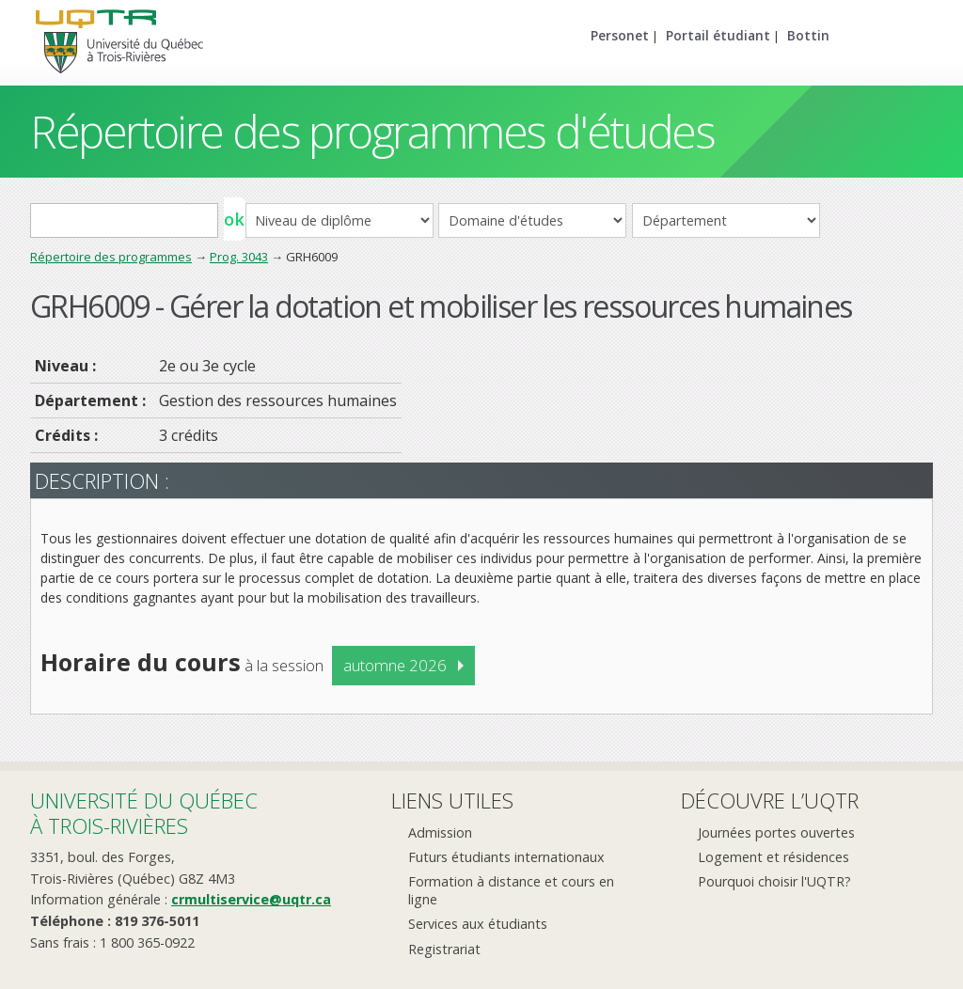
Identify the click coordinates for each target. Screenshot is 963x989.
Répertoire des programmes (111, 256)
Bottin (808, 35)
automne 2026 (395, 665)
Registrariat (444, 949)
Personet (620, 35)
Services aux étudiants (477, 924)
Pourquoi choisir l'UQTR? (774, 881)
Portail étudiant (718, 35)
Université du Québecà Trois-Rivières (144, 813)
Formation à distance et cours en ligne (511, 890)
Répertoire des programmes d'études (372, 131)
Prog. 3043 (239, 256)
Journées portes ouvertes (776, 832)
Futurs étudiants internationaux (506, 857)
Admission (440, 832)
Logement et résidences (773, 857)
